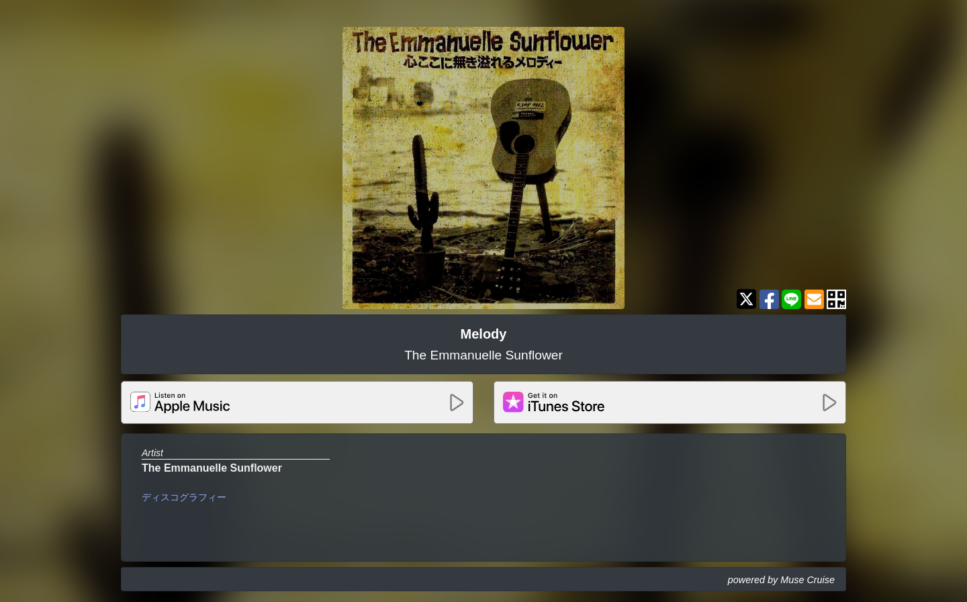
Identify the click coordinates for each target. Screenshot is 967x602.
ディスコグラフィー (184, 497)
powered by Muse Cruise (781, 579)
